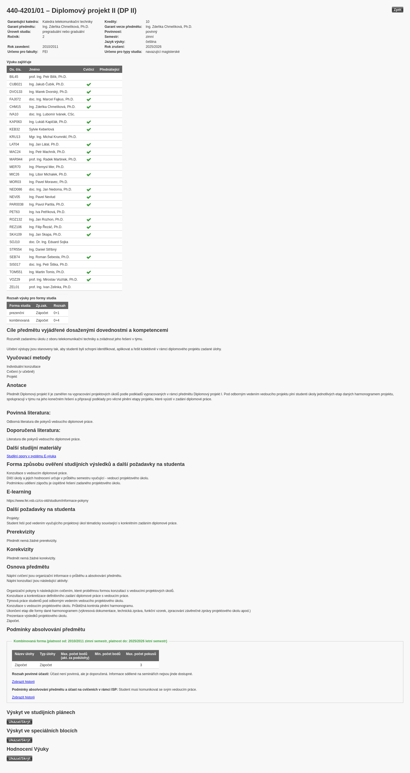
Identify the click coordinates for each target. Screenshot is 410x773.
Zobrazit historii (23, 682)
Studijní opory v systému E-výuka (31, 456)
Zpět (397, 10)
